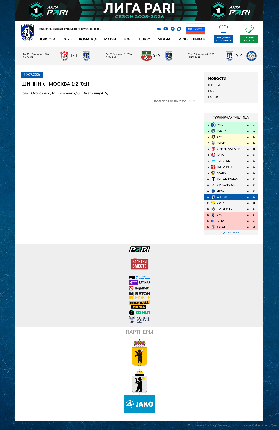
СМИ (211, 91)
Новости (47, 39)
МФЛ (127, 39)
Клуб (67, 39)
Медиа (164, 39)
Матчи (110, 39)
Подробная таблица (231, 233)
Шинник (214, 85)
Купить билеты (249, 39)
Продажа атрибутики (223, 39)
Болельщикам (192, 39)
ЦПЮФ (144, 39)
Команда (88, 39)
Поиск (213, 97)
